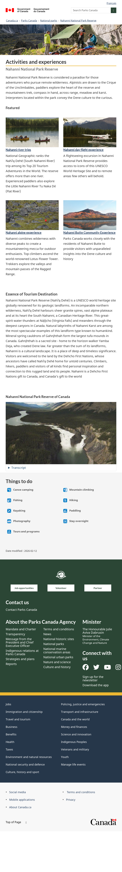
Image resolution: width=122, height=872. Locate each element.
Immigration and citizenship (24, 712)
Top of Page (16, 822)
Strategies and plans (20, 659)
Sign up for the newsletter (93, 678)
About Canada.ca (20, 807)
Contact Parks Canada (21, 610)
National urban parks (58, 657)
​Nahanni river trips (18, 150)
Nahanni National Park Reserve (78, 20)
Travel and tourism (18, 719)
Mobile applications (22, 799)
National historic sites (58, 639)
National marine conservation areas (56, 650)
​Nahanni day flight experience (83, 150)
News (47, 634)
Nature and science (57, 662)
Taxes (9, 749)
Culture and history (57, 667)
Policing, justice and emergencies (83, 704)
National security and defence (25, 764)
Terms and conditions (58, 629)
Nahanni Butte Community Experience (89, 232)
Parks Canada (29, 20)
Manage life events (73, 764)
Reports (11, 664)
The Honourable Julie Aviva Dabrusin (97, 636)
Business (11, 727)
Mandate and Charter (21, 629)
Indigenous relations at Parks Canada (22, 652)
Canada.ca (12, 20)
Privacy (70, 799)
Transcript (18, 468)
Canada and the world (75, 719)
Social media (17, 792)
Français (111, 3)
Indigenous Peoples (74, 742)
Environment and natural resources (29, 757)
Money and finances (74, 727)
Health (10, 742)
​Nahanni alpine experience (23, 232)
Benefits (11, 734)
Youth (65, 757)
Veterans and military (75, 749)
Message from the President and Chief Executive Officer (19, 642)
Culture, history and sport (22, 772)
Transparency (15, 634)
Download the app (96, 685)
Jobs (8, 704)
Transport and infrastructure (79, 712)
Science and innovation (76, 734)
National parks (48, 20)
